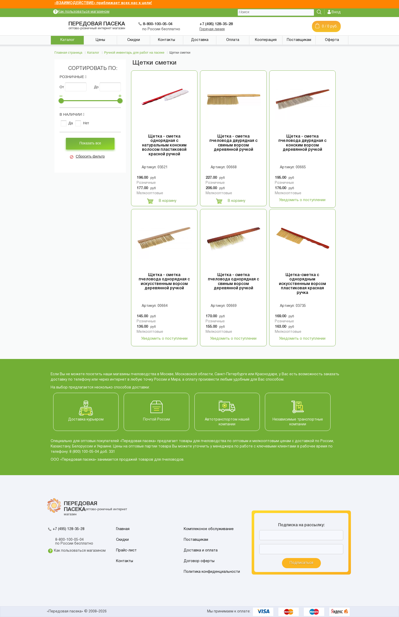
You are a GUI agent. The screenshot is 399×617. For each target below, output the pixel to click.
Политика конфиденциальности (212, 572)
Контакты (166, 40)
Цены (100, 40)
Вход (336, 12)
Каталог (67, 40)
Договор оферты (199, 561)
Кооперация (266, 40)
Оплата (232, 40)
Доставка (199, 40)
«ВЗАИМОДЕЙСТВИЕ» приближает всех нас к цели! (103, 3)
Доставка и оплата (201, 550)
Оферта (332, 40)
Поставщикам (299, 40)
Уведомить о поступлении (302, 200)
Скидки (133, 40)
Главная (123, 529)
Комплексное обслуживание (209, 529)
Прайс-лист (126, 550)
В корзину (161, 201)
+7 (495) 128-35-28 (68, 529)
